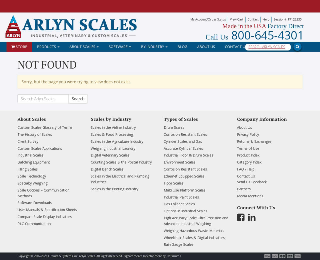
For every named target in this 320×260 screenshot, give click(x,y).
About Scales (84, 46)
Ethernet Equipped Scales (184, 176)
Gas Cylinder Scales (179, 204)
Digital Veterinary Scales (110, 155)
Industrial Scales (31, 155)
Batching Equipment (34, 162)
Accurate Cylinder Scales (183, 148)
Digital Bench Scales (107, 169)
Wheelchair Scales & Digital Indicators (194, 237)
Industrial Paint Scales (181, 197)
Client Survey (28, 141)
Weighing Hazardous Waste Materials (194, 230)
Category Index (249, 162)
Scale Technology (32, 176)
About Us (206, 46)
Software (120, 46)
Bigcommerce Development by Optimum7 (152, 256)
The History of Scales (35, 134)
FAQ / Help (245, 169)
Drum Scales (174, 127)
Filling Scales (28, 169)
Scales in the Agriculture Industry (117, 141)
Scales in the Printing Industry (114, 188)
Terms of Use (248, 148)
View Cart (236, 19)
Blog (182, 46)
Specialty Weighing (33, 183)
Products (48, 46)
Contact (253, 19)
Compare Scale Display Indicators (45, 216)
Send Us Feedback (252, 182)
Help (266, 19)
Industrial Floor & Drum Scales (188, 155)
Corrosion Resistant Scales (185, 134)
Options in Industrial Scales (185, 210)
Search (78, 99)
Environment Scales (180, 162)
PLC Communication (34, 223)
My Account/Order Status (208, 19)
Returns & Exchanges (254, 141)
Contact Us (236, 46)
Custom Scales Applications (40, 148)
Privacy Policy (248, 134)
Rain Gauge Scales (179, 244)
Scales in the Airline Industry (113, 127)
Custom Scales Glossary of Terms (45, 127)
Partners (244, 188)
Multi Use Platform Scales (185, 190)
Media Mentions (250, 196)
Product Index (248, 155)
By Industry (154, 46)
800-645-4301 (255, 35)
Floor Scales (174, 183)
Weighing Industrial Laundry (113, 148)
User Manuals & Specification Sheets (47, 209)
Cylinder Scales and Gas (183, 141)
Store (19, 46)
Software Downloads (35, 202)
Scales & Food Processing (112, 134)
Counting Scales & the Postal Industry (121, 162)
